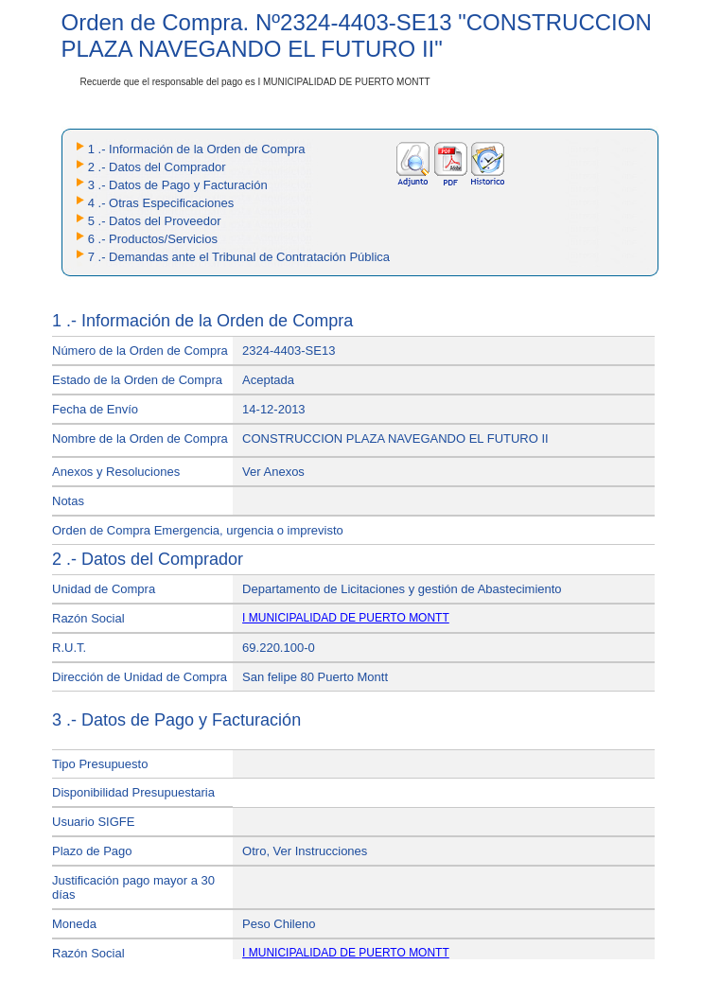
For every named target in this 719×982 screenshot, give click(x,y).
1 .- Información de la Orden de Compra (197, 149)
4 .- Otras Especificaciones (161, 203)
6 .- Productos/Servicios (153, 239)
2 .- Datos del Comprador (157, 167)
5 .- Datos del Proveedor (154, 221)
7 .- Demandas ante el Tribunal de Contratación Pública (239, 257)
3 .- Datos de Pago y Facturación (178, 185)
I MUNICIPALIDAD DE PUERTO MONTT (345, 617)
